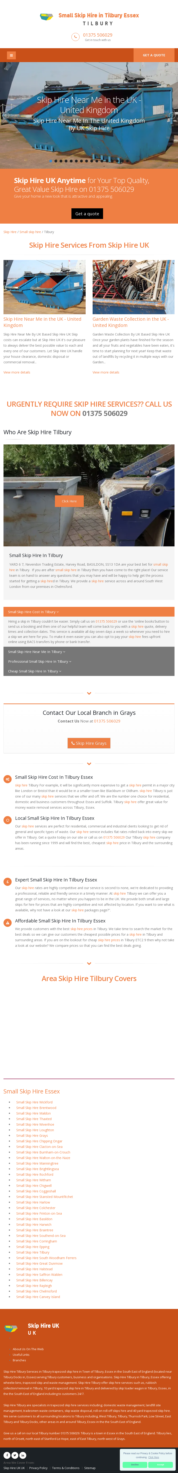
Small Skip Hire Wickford (34, 1102)
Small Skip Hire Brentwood (36, 1108)
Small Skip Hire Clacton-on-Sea (39, 1146)
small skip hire (66, 570)
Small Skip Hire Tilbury (32, 1252)
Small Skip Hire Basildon (34, 1219)
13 (112, 161)
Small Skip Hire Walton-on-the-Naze (43, 1158)
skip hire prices (82, 929)
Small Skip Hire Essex (31, 1091)
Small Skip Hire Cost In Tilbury (33, 611)
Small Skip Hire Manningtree (37, 1163)
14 (117, 161)
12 (107, 161)
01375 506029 (97, 35)
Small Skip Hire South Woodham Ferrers (46, 1258)
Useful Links (21, 1355)
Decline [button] (135, 1464)
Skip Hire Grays (89, 743)
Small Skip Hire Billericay (34, 1280)
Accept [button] (160, 1464)
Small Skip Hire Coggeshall (36, 1191)
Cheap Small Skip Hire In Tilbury (34, 671)
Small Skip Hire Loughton (35, 1130)
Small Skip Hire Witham (33, 1180)
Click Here (69, 501)
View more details (16, 372)
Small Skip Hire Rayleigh (34, 1285)
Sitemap (90, 1468)
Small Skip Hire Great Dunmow (39, 1263)
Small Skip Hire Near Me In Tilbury (36, 651)
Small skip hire (30, 232)
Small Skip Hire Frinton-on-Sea (39, 1213)
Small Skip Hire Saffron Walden (39, 1274)
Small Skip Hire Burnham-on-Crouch (43, 1152)
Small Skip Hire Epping (32, 1247)
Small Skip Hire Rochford (34, 1174)
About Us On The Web (28, 1349)
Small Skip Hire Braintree (34, 1230)
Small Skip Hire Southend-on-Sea (41, 1235)
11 (102, 161)
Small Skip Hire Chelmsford (36, 1291)
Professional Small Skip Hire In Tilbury (39, 661)
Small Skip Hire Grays (32, 1135)
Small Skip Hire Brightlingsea (37, 1169)
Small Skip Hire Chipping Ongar (39, 1141)
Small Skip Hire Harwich (33, 1224)
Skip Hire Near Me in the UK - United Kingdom (89, 105)
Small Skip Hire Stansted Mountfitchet (44, 1196)
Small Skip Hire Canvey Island (38, 1297)
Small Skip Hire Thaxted (34, 1119)
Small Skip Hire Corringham (36, 1241)
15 (122, 161)
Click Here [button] (153, 1457)
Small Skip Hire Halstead (34, 1269)
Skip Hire (10, 232)
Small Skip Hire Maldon (33, 1113)
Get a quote (154, 55)
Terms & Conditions (66, 1468)
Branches (19, 1360)
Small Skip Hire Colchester (35, 1208)
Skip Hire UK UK (14, 1468)
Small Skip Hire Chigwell (34, 1185)
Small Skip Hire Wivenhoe (35, 1124)
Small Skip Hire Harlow (33, 1202)
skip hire (46, 581)
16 (127, 161)
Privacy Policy (38, 1468)
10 (96, 161)
